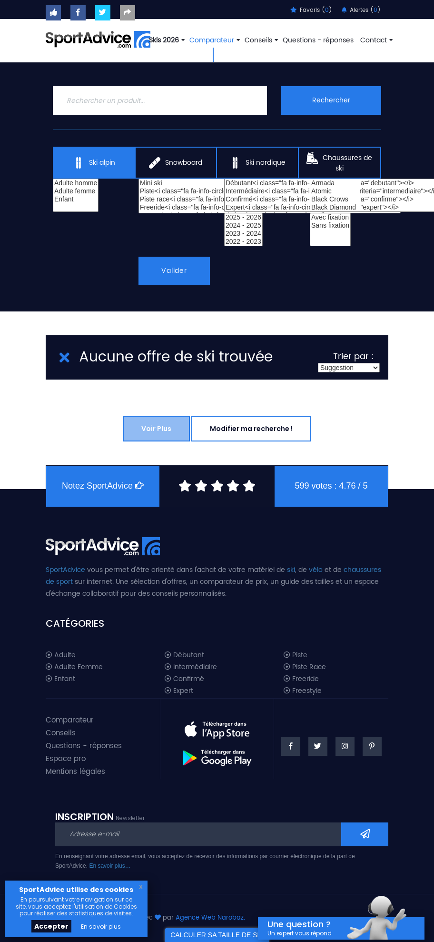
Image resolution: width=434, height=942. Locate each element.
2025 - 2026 (243, 217)
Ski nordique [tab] (257, 163)
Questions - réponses (318, 40)
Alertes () (361, 10)
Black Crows (335, 199)
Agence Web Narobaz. (210, 918)
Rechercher (331, 100)
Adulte (61, 655)
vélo (316, 569)
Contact (375, 40)
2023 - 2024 (243, 234)
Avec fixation (330, 217)
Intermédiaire (191, 667)
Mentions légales (75, 772)
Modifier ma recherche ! (251, 428)
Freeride (301, 679)
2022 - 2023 (243, 242)
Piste (295, 655)
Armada (335, 183)
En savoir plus (101, 926)
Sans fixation (330, 225)
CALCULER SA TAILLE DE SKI (217, 935)
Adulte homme (75, 183)
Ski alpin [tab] (94, 163)
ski (291, 569)
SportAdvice (65, 569)
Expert (179, 691)
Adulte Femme (74, 667)
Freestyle (303, 691)
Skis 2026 (166, 40)
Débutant (184, 655)
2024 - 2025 (243, 225)
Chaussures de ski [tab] (339, 163)
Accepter (51, 926)
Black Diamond (335, 207)
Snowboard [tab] (175, 163)
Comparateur (213, 40)
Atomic (335, 191)
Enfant (75, 199)
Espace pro (66, 759)
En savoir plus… (109, 865)
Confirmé (184, 679)
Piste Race (305, 667)
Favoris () (311, 10)
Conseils (260, 40)
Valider (174, 270)
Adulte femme (75, 191)
